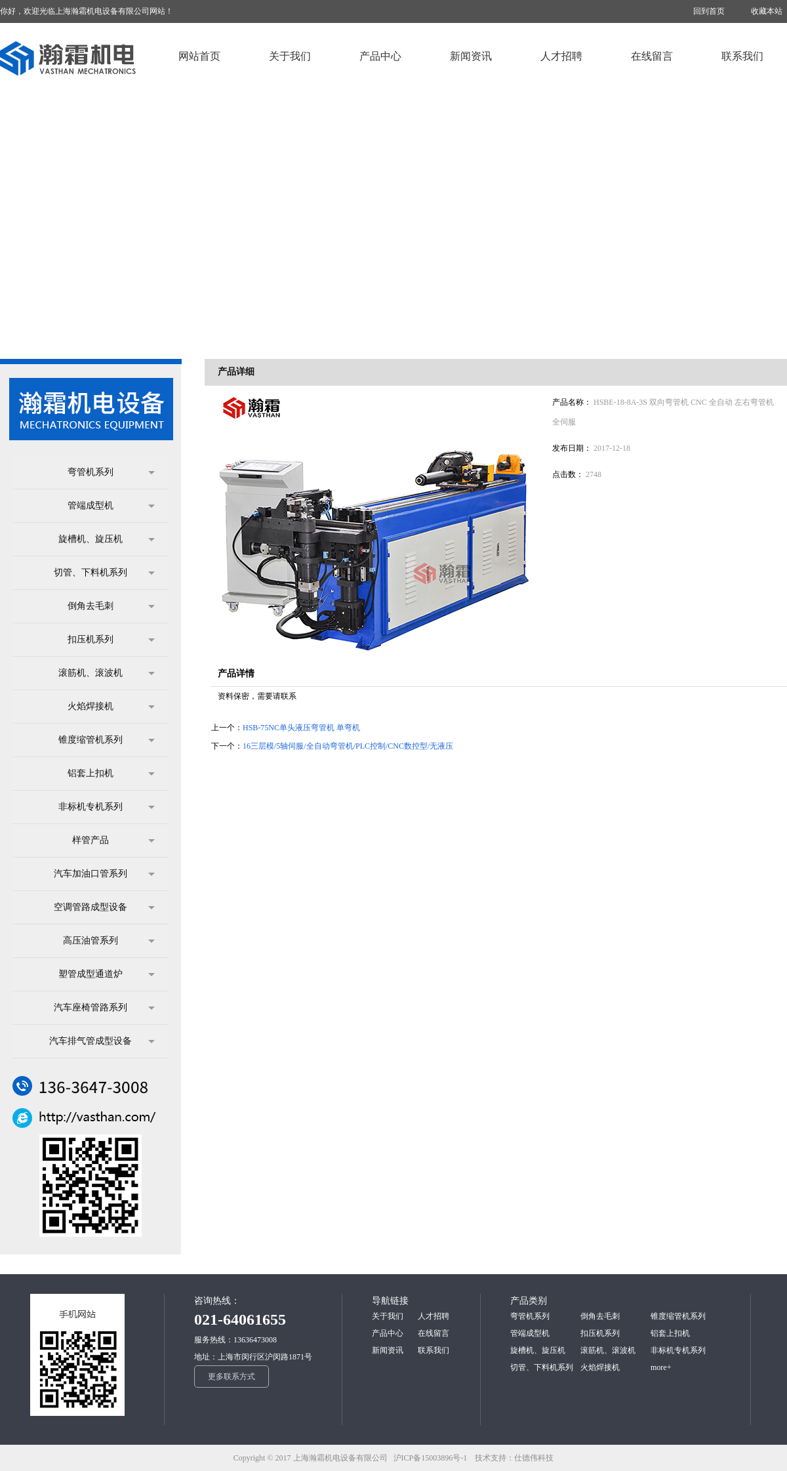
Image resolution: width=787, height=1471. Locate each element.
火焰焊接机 (111, 706)
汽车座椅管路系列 (104, 1008)
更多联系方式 (231, 1376)
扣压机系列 (111, 639)
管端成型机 (111, 506)
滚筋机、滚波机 (106, 673)
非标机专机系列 (106, 807)
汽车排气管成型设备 (102, 1041)
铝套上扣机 (111, 773)
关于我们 (387, 1316)
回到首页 (709, 11)
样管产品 (113, 840)
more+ (661, 1367)
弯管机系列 (111, 472)
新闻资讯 (387, 1350)
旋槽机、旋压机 (106, 539)
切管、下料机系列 (104, 573)
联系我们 (433, 1350)
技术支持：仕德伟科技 (514, 1457)
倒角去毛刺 (111, 606)
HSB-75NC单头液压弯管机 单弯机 (301, 727)
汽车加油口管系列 (104, 874)
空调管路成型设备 (104, 907)
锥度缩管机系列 (106, 740)
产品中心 (387, 1333)
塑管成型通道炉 (106, 974)
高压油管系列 (109, 941)
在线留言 (433, 1333)
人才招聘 (433, 1316)
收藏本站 (766, 11)
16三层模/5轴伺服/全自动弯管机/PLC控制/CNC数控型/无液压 (348, 746)
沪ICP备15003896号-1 (434, 1457)
